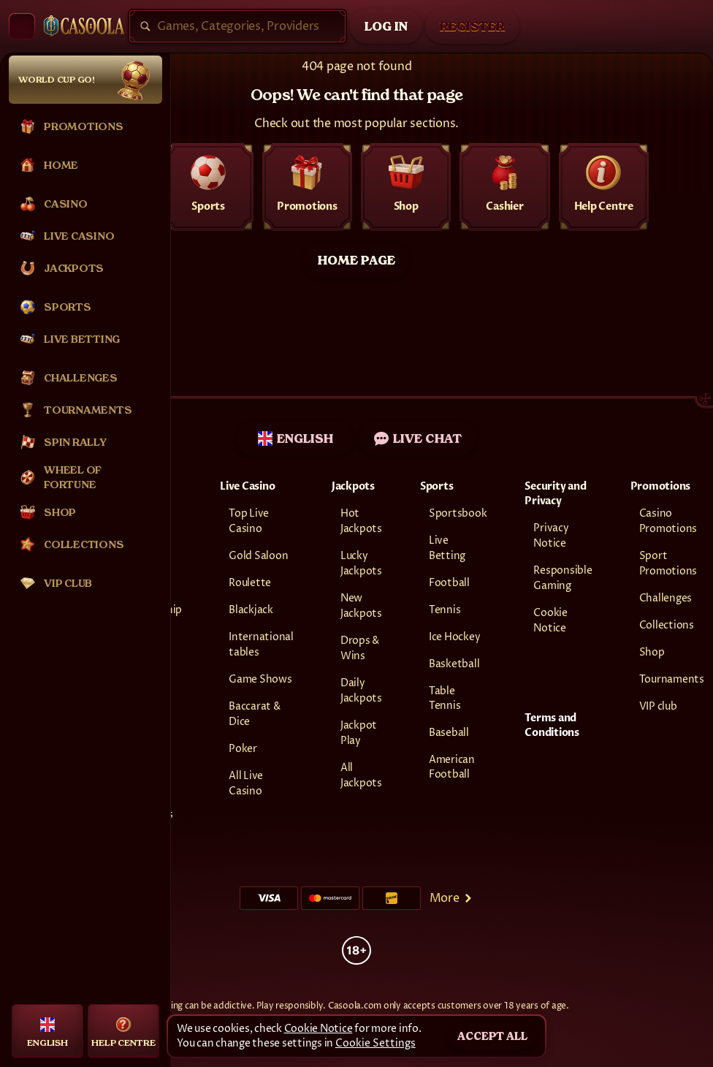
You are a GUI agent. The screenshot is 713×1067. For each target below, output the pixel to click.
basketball (454, 664)
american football (452, 767)
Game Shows (260, 679)
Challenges (666, 598)
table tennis (445, 698)
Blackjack (251, 610)
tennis (445, 610)
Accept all (492, 1036)
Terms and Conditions (552, 725)
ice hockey (455, 637)
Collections (666, 625)
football (449, 583)
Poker (243, 749)
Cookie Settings (375, 1043)
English (295, 438)
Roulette (250, 583)
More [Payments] (452, 898)
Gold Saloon (258, 556)
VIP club (658, 706)
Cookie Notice (318, 1029)
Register (472, 26)
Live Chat (418, 438)
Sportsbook (458, 513)
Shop (652, 652)
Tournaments (671, 679)
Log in (386, 26)
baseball (449, 733)
